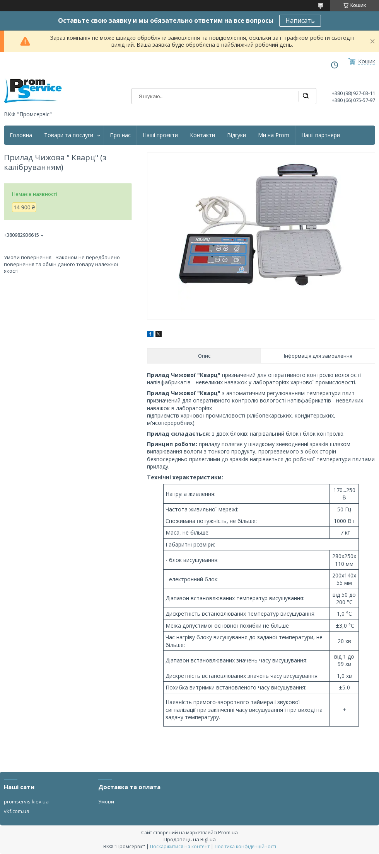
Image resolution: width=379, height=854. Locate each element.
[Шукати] (305, 96)
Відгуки (236, 135)
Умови (106, 801)
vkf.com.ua (16, 811)
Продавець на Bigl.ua (190, 839)
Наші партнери (320, 135)
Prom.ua (228, 832)
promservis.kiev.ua (26, 801)
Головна (21, 135)
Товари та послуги (68, 135)
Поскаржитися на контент (180, 846)
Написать (300, 20)
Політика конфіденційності (245, 846)
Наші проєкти (160, 135)
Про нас (120, 135)
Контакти (202, 135)
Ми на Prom (273, 135)
